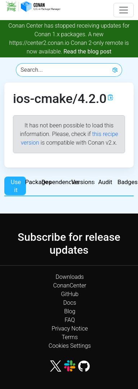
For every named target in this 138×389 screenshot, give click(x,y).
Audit (105, 182)
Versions (82, 182)
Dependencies (60, 182)
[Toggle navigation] (123, 10)
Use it (16, 185)
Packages (37, 182)
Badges (127, 182)
